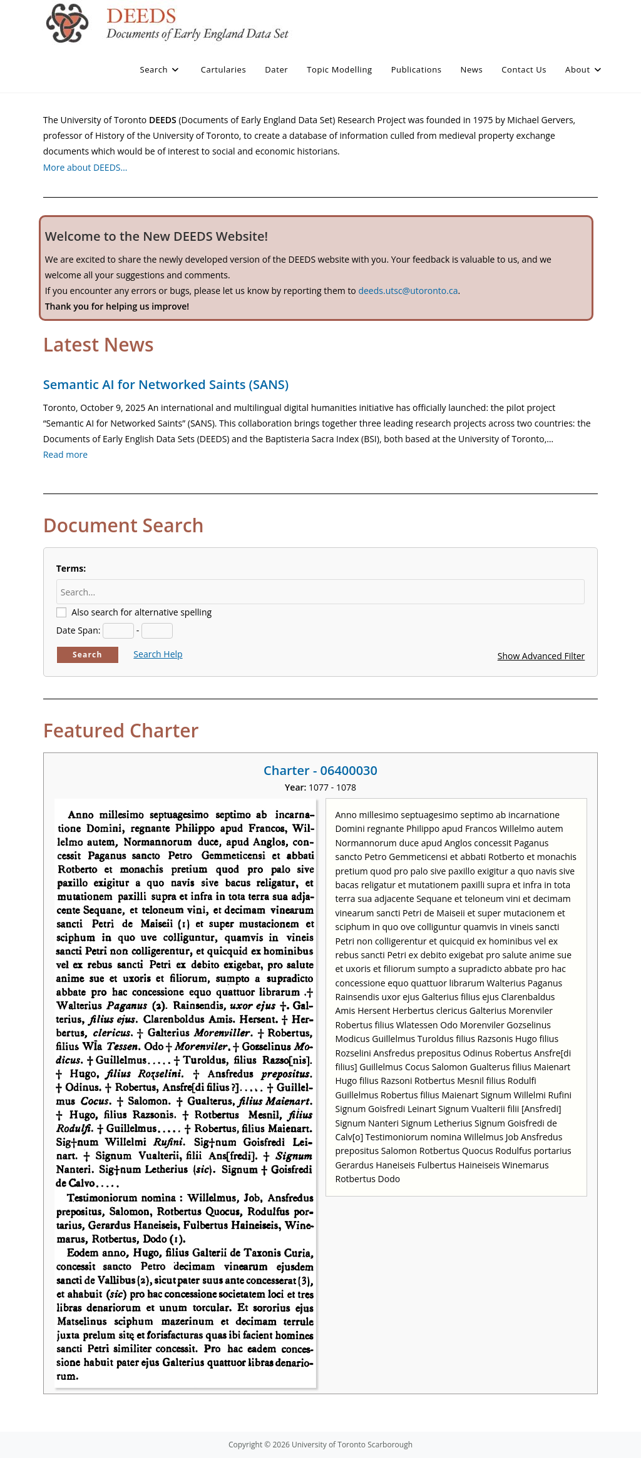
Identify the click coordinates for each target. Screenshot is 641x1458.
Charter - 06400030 (320, 770)
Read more (65, 454)
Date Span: (78, 630)
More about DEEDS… (85, 167)
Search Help (157, 654)
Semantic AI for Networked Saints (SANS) (166, 384)
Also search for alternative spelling (141, 612)
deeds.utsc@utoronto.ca (408, 290)
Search (88, 654)
